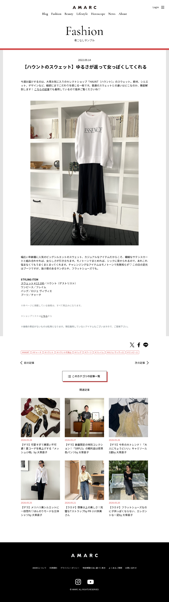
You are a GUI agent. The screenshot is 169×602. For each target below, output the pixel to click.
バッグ (78, 352)
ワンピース (133, 352)
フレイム (100, 352)
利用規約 (53, 567)
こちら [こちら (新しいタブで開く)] (44, 316)
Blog (45, 14)
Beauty (69, 14)
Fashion (56, 14)
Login (156, 7)
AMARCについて (39, 567)
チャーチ (37, 352)
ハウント (49, 352)
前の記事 (29, 363)
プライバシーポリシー (69, 567)
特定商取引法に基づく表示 (94, 567)
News (111, 14)
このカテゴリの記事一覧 (86, 376)
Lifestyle (82, 14)
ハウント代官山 (64, 352)
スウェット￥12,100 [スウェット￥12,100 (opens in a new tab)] (32, 283)
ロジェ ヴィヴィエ (116, 352)
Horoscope (98, 14)
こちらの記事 (41, 89)
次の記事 (140, 363)
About (123, 14)
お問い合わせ (131, 567)
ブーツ (89, 352)
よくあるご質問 (115, 567)
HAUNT (26, 352)
